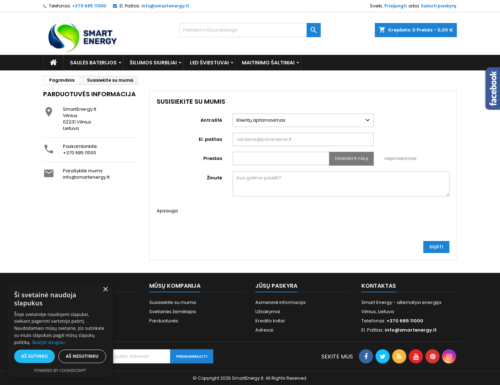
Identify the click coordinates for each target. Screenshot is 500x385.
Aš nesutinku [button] (82, 356)
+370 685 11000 (79, 152)
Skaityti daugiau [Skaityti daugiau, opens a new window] (48, 342)
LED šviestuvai (209, 62)
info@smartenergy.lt (165, 6)
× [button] (105, 289)
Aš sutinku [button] (34, 356)
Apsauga (167, 211)
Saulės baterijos (93, 62)
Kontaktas (378, 286)
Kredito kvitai (270, 320)
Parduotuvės (163, 320)
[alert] (60, 330)
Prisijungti (395, 6)
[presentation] (286, 221)
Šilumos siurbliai (153, 62)
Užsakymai (267, 311)
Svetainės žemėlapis (172, 311)
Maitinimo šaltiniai (268, 62)
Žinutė (214, 177)
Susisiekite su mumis (172, 302)
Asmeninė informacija (280, 302)
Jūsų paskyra (276, 286)
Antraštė (211, 120)
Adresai (264, 330)
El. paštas (210, 139)
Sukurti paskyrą (438, 6)
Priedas (212, 158)
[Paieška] (250, 30)
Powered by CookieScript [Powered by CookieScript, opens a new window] (60, 370)
